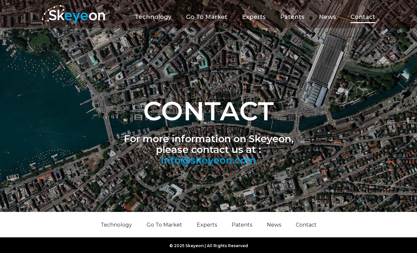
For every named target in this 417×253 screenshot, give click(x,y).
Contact (363, 17)
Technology (153, 17)
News (327, 17)
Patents (292, 17)
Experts (254, 17)
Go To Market (206, 17)
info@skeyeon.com (208, 160)
